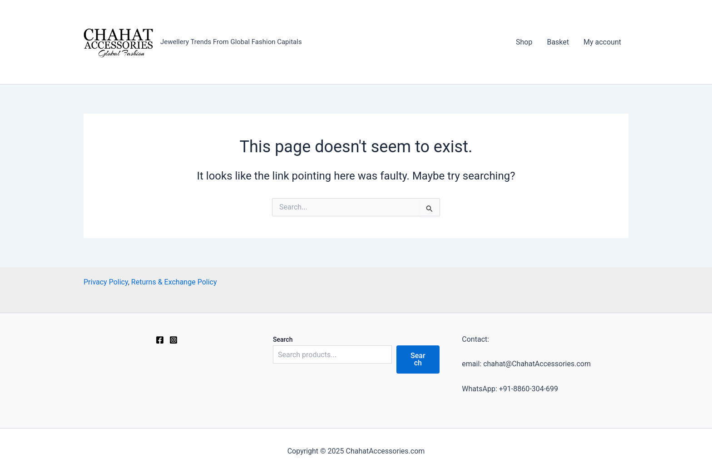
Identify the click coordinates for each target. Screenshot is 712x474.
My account (602, 42)
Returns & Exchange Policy (174, 282)
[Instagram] (173, 340)
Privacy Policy (106, 282)
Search (282, 339)
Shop (524, 42)
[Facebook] (160, 340)
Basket (558, 42)
